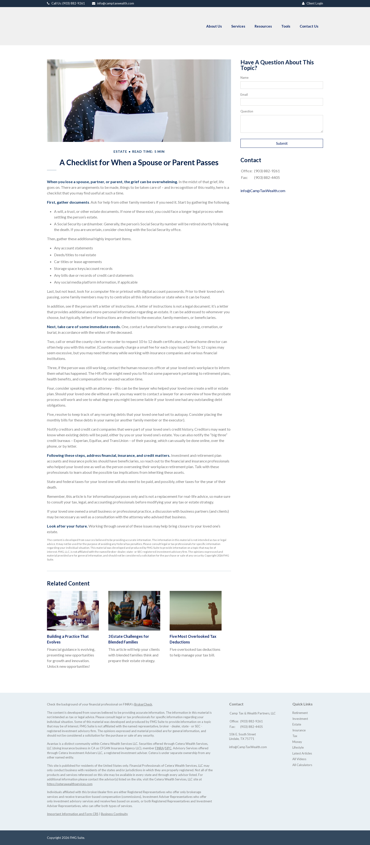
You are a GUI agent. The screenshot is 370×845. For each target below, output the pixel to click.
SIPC (168, 748)
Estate (296, 724)
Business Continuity (114, 814)
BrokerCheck (143, 704)
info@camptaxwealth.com (115, 3)
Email (244, 94)
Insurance (299, 730)
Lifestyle (298, 747)
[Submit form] (281, 143)
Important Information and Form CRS (72, 814)
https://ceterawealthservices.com (69, 784)
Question (246, 111)
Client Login (315, 3)
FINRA (159, 748)
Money (297, 742)
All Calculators (302, 765)
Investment (300, 719)
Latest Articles (302, 753)
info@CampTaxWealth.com (262, 190)
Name (244, 77)
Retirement (300, 713)
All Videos (299, 759)
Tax (294, 736)
